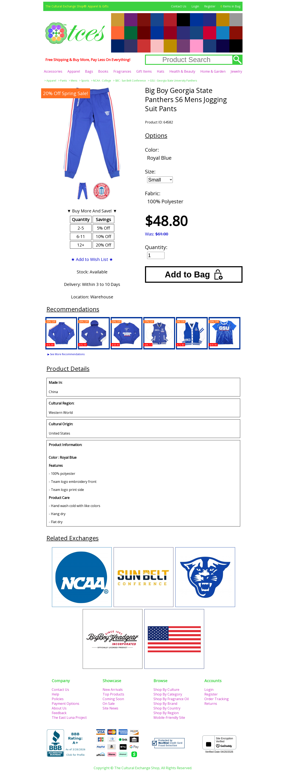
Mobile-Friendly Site (169, 717)
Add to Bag (194, 274)
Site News (110, 708)
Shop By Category (167, 694)
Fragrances (122, 71)
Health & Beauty (182, 71)
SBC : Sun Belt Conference (130, 80)
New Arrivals (113, 689)
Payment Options (65, 703)
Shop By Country (166, 708)
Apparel (73, 71)
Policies (58, 699)
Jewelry (236, 71)
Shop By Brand (165, 703)
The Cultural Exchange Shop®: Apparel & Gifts (77, 6)
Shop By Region (166, 713)
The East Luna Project (69, 717)
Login (195, 6)
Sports (85, 80)
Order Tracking (216, 699)
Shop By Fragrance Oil (171, 699)
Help (55, 694)
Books (103, 71)
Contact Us (178, 6)
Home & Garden (213, 71)
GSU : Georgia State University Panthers (173, 80)
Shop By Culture (166, 689)
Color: (152, 149)
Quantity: (156, 247)
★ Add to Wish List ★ (92, 259)
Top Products (113, 694)
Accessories (53, 71)
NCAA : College (102, 80)
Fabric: (152, 193)
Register (209, 6)
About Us (59, 708)
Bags (89, 71)
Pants (63, 80)
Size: (150, 171)
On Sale (109, 703)
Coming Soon (113, 699)
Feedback (59, 713)
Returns (210, 703)
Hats (160, 71)
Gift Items (144, 71)
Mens (74, 80)
